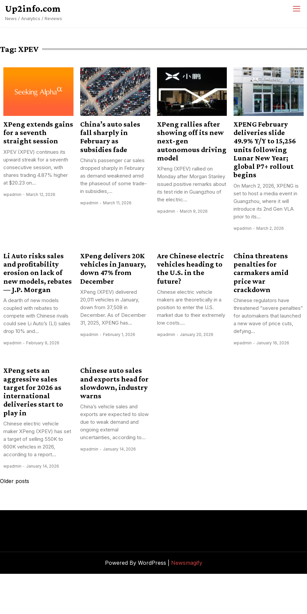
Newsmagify (186, 562)
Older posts (14, 481)
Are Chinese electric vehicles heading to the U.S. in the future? (190, 268)
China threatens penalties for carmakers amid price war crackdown (261, 273)
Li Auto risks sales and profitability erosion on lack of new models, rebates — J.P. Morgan (37, 273)
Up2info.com (33, 8)
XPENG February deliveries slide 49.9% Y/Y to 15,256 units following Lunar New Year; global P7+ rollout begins (265, 149)
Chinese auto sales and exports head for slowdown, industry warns (114, 383)
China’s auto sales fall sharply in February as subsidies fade (110, 137)
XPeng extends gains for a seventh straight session (38, 132)
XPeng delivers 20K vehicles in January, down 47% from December (113, 268)
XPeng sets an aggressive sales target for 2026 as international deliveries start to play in (33, 391)
